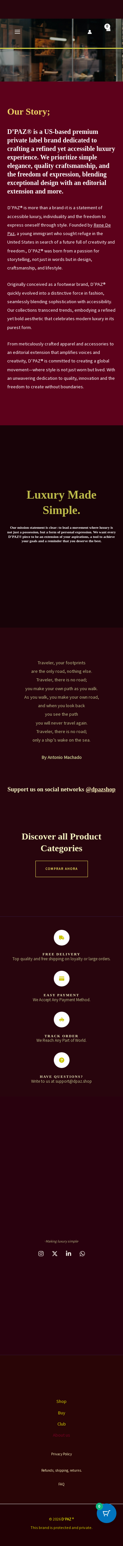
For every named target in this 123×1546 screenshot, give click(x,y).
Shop (61, 1401)
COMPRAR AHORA (62, 869)
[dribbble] (69, 1254)
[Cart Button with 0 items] (106, 1513)
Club (61, 1424)
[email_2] (82, 1254)
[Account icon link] (90, 32)
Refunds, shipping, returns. (61, 1470)
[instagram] (41, 1254)
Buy (61, 1413)
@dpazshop (100, 789)
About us (61, 1435)
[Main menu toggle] (17, 32)
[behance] (55, 1254)
